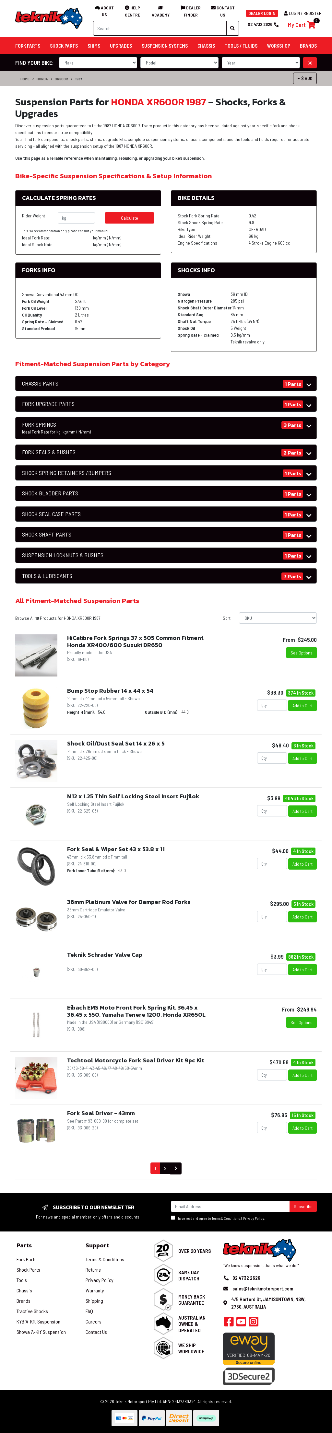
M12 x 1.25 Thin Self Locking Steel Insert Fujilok (133, 796)
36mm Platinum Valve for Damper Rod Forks (128, 901)
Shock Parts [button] (64, 46)
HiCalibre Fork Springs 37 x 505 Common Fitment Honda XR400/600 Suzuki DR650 (135, 641)
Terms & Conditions (226, 1218)
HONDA (42, 78)
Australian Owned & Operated (192, 1323)
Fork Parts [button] (27, 46)
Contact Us (96, 1332)
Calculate (129, 218)
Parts (24, 1245)
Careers (93, 1321)
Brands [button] (308, 46)
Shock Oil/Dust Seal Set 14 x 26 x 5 (116, 743)
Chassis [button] (206, 46)
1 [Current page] (155, 1168)
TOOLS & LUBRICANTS (47, 575)
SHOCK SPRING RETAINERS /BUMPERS (66, 472)
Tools (22, 1280)
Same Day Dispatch (188, 1275)
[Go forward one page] (176, 1168)
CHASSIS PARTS (40, 383)
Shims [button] (94, 46)
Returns (93, 1269)
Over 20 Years (194, 1251)
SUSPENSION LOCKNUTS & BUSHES (62, 555)
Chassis (24, 1290)
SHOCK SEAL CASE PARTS (51, 514)
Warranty (95, 1290)
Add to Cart (302, 705)
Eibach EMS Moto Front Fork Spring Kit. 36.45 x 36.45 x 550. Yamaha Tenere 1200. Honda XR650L (136, 1011)
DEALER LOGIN (262, 13)
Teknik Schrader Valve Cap (104, 954)
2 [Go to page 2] (165, 1168)
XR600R (61, 78)
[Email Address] (230, 1206)
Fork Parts (27, 1259)
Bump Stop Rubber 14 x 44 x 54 (110, 690)
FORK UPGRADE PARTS (48, 403)
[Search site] (232, 28)
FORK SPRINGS (56, 428)
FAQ (89, 1311)
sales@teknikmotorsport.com (262, 1288)
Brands (23, 1301)
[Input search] (160, 28)
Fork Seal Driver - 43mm (101, 1113)
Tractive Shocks (32, 1311)
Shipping (94, 1301)
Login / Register (303, 13)
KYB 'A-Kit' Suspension (38, 1321)
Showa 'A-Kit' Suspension (41, 1332)
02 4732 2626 (263, 24)
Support (97, 1245)
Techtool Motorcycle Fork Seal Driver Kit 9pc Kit (135, 1060)
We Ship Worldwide (191, 1348)
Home (25, 78)
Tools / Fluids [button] (241, 46)
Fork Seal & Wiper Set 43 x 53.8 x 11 (116, 849)
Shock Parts (28, 1269)
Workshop (278, 46)
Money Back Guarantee (191, 1299)
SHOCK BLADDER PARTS (50, 493)
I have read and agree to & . (218, 1218)
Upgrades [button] (121, 46)
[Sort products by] (278, 618)
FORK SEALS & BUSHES (49, 452)
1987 (78, 78)
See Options (301, 652)
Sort (227, 618)
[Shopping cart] (302, 24)
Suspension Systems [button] (165, 46)
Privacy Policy (253, 1218)
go (310, 62)
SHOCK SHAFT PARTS (46, 534)
